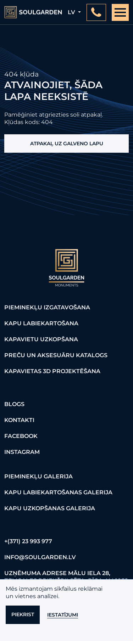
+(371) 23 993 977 (28, 541)
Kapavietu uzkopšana (41, 339)
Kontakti (19, 420)
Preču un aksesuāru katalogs (55, 355)
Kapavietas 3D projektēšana (52, 371)
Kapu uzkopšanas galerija (49, 508)
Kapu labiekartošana (41, 323)
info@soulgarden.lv (40, 557)
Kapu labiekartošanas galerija (58, 492)
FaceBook (21, 436)
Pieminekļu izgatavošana (47, 307)
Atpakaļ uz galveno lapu (66, 143)
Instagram (22, 452)
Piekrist (22, 614)
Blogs (14, 404)
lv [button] (72, 12)
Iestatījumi (62, 615)
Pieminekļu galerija (38, 476)
